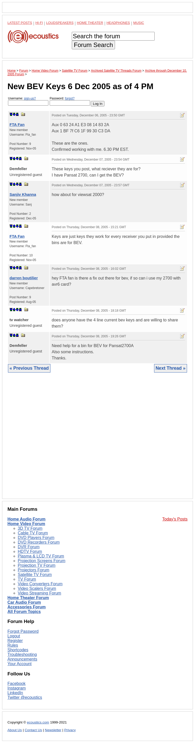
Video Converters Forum (40, 584)
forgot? (69, 98)
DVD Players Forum (36, 537)
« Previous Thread (29, 368)
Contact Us (33, 730)
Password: (70, 101)
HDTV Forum (30, 551)
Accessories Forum (26, 607)
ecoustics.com (38, 722)
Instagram (16, 688)
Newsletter (53, 730)
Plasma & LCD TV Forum (41, 556)
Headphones (118, 23)
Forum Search (93, 44)
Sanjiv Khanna (23, 194)
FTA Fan (17, 124)
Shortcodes (17, 650)
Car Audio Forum (24, 602)
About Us (14, 730)
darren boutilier (24, 278)
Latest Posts (19, 23)
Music (138, 23)
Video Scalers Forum (37, 588)
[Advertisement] (97, 440)
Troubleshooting (22, 654)
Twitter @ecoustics (24, 697)
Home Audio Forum (26, 519)
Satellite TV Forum (35, 574)
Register (15, 640)
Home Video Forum (26, 524)
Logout (13, 636)
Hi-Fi (39, 23)
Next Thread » (170, 368)
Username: (28, 101)
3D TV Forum (30, 528)
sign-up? (30, 98)
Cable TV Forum (33, 533)
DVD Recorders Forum (39, 542)
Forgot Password (23, 631)
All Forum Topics (24, 611)
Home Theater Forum (28, 598)
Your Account (19, 664)
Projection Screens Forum (41, 561)
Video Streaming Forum (39, 593)
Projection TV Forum (36, 565)
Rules (12, 645)
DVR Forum (28, 547)
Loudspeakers (60, 23)
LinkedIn (15, 693)
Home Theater (90, 23)
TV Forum (27, 579)
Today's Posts (175, 519)
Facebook (16, 683)
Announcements (22, 659)
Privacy (70, 730)
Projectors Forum (33, 570)
